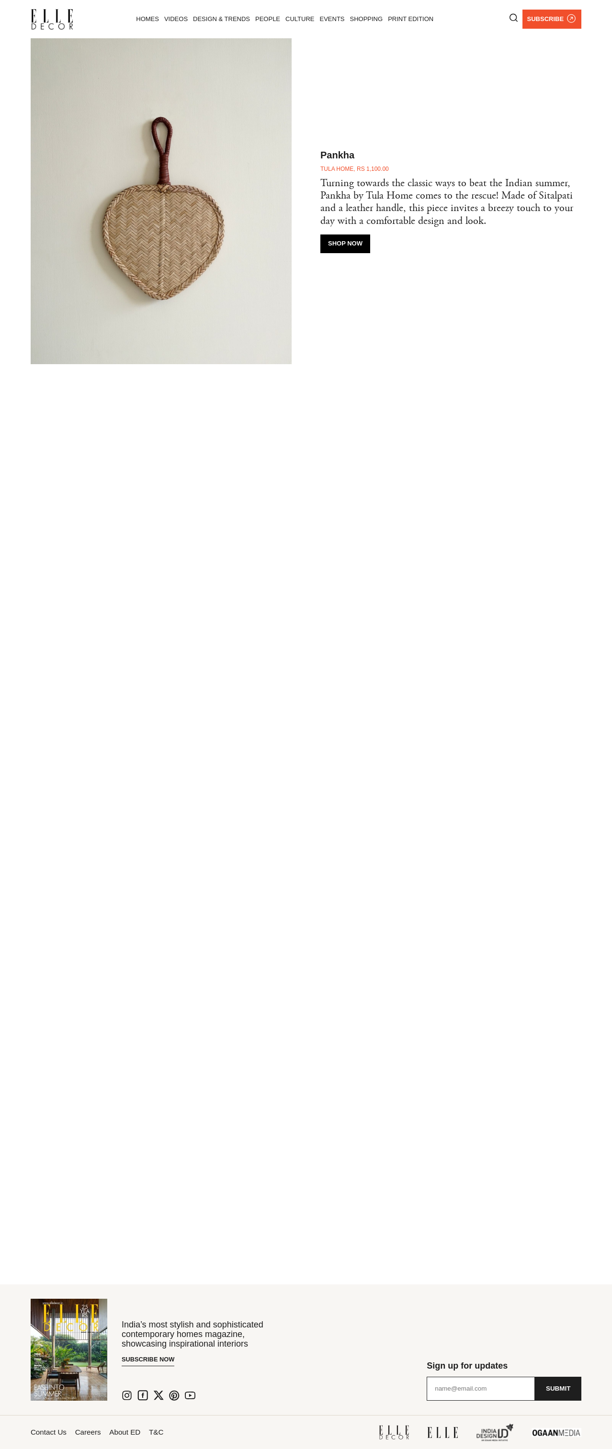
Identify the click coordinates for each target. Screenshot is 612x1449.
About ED (141, 1432)
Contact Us (49, 1432)
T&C (179, 1432)
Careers (96, 1432)
